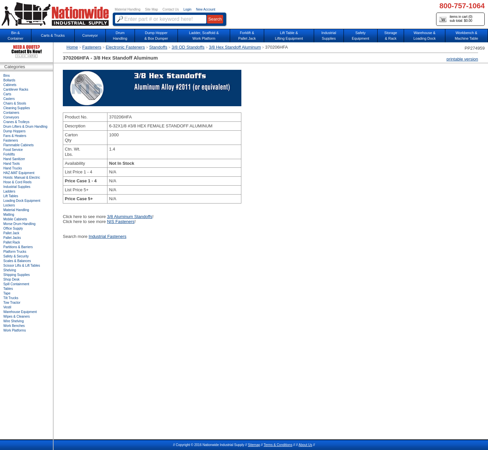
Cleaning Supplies (16, 108)
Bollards (9, 80)
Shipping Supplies (16, 275)
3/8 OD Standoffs (188, 47)
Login (187, 9)
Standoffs (158, 47)
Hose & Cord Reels (17, 182)
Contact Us (171, 9)
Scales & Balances (17, 261)
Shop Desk (11, 279)
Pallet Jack (11, 233)
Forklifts (9, 154)
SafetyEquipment (360, 35)
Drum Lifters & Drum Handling (25, 126)
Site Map (151, 9)
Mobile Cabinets (15, 219)
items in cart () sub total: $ (455, 19)
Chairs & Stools (14, 103)
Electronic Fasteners (125, 47)
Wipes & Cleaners (16, 316)
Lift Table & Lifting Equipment (289, 35)
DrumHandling (120, 35)
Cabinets (9, 85)
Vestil (7, 307)
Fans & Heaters (14, 136)
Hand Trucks (12, 168)
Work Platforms (14, 330)
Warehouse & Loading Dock (424, 35)
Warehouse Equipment (20, 312)
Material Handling (128, 9)
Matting (8, 214)
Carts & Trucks (53, 35)
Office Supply (13, 228)
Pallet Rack (11, 242)
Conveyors (11, 117)
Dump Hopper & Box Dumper (156, 35)
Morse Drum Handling (19, 224)
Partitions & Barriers (18, 247)
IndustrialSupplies (328, 35)
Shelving (9, 270)
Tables (8, 289)
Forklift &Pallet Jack (247, 35)
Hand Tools (11, 163)
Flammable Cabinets (18, 145)
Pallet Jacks (12, 238)
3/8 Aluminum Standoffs (129, 216)
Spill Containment (16, 284)
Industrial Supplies (16, 187)
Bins (6, 75)
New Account (205, 9)
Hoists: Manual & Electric (21, 177)
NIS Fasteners (121, 221)
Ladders (9, 191)
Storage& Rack (390, 35)
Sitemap (254, 445)
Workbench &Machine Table (466, 35)
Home (72, 47)
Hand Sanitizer (14, 159)
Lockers (9, 205)
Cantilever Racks (15, 89)
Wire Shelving (13, 321)
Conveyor (90, 35)
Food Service (13, 150)
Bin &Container (15, 35)
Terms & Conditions (278, 445)
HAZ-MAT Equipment (18, 173)
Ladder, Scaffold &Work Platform (204, 35)
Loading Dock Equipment (21, 200)
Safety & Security (16, 256)
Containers (11, 112)
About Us (305, 445)
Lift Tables (10, 196)
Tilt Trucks (10, 298)
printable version (462, 59)
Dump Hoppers (14, 131)
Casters (9, 99)
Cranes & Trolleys (16, 122)
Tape (7, 293)
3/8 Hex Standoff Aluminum (235, 47)
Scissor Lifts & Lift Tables (21, 265)
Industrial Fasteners (107, 236)
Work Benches (14, 326)
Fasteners (92, 47)
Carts (7, 94)
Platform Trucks (14, 251)
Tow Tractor (11, 302)
